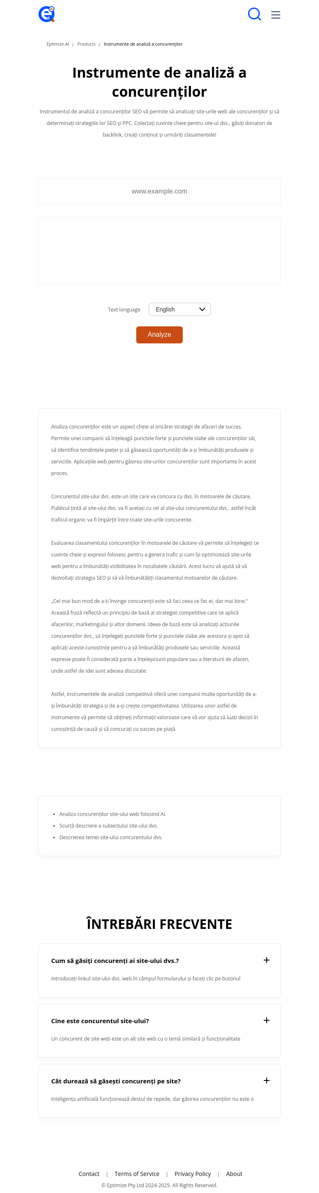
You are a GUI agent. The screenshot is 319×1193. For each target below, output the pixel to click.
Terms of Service (137, 1174)
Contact (89, 1174)
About (234, 1174)
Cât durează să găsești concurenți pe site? (116, 1081)
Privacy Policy (192, 1174)
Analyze (160, 334)
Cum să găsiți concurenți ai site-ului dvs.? (115, 960)
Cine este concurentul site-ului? (100, 1021)
